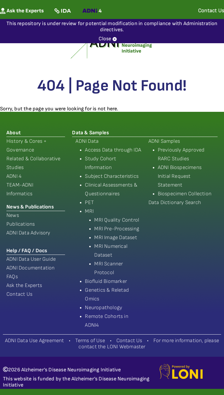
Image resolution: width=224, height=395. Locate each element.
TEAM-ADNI (19, 185)
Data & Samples (90, 133)
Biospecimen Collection (184, 194)
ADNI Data (87, 141)
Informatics (19, 194)
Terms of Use (90, 340)
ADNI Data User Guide (31, 259)
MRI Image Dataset (115, 237)
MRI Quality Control (116, 220)
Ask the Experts (24, 285)
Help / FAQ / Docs (26, 251)
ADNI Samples (164, 141)
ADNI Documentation (30, 268)
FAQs (12, 277)
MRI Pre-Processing (116, 229)
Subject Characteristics (112, 176)
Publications (20, 224)
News (12, 215)
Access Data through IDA (113, 150)
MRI (89, 211)
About (13, 133)
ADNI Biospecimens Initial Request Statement (180, 176)
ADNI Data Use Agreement (34, 340)
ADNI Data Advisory (28, 233)
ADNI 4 (14, 176)
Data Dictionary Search (174, 202)
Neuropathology (103, 307)
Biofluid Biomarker (106, 281)
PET (89, 202)
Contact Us (19, 294)
